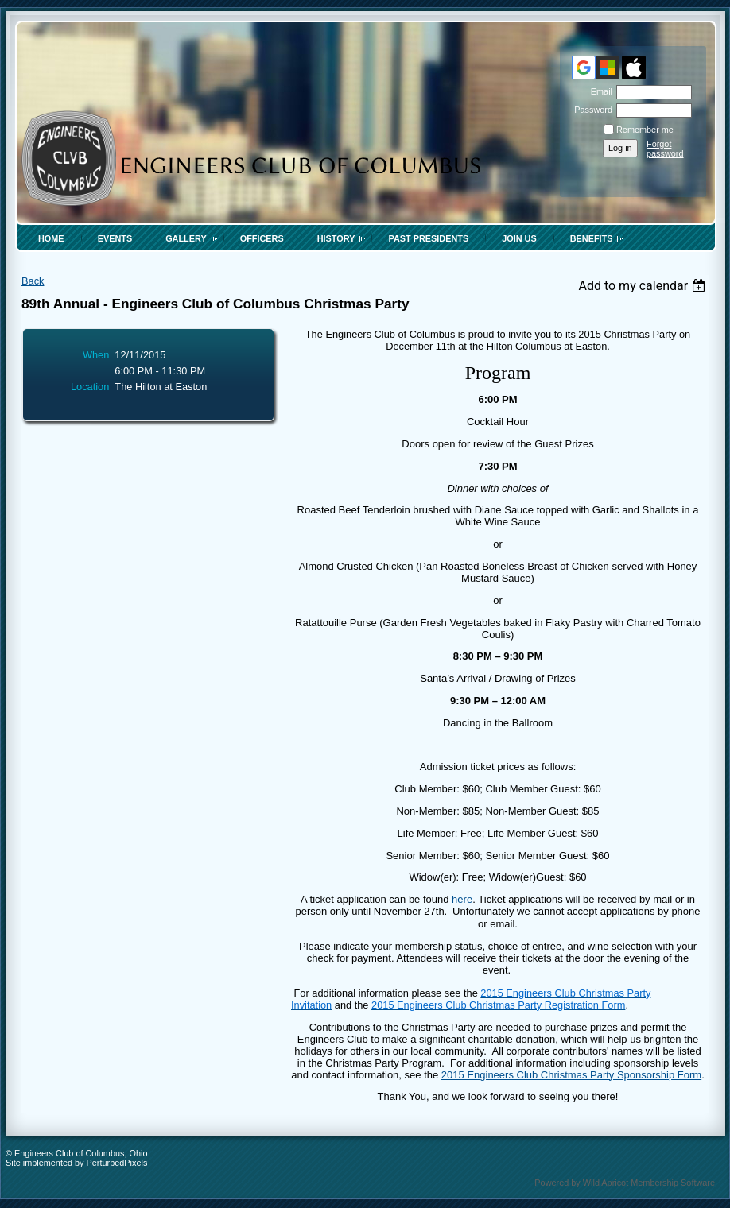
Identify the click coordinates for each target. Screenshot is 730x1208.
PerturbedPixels (117, 1162)
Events (115, 238)
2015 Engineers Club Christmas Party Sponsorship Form (571, 1075)
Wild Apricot (605, 1182)
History (336, 238)
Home (51, 238)
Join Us (519, 238)
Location (90, 387)
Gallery (186, 238)
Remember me (645, 129)
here (462, 899)
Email (598, 91)
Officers (262, 238)
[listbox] (643, 286)
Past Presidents (428, 238)
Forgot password (665, 148)
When (96, 355)
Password (590, 109)
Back (32, 281)
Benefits (591, 238)
